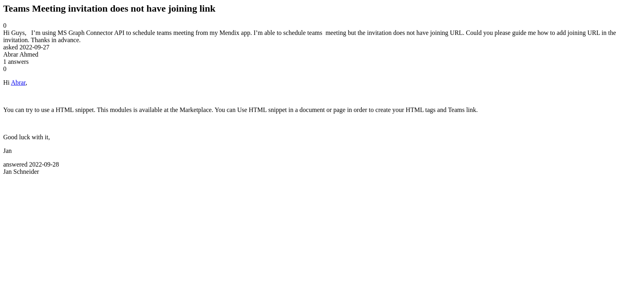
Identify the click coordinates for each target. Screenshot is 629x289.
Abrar (18, 82)
